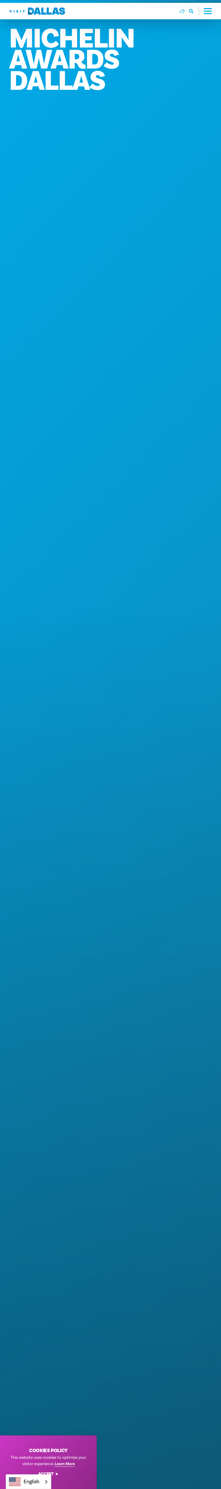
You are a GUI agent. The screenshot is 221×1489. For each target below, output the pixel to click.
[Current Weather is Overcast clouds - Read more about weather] (182, 11)
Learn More (65, 1464)
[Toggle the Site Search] (194, 11)
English (24, 1482)
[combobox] (28, 1481)
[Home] (37, 11)
